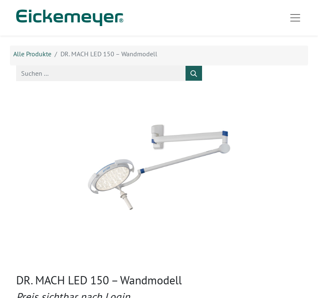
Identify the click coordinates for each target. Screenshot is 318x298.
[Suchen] (193, 73)
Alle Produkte (32, 54)
